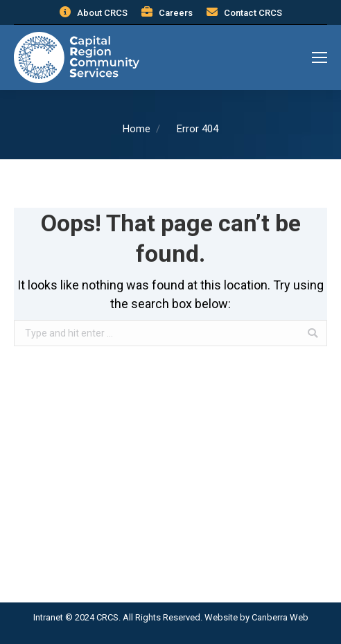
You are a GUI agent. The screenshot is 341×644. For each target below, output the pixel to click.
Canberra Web (280, 617)
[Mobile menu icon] (319, 57)
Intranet (48, 617)
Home (136, 129)
